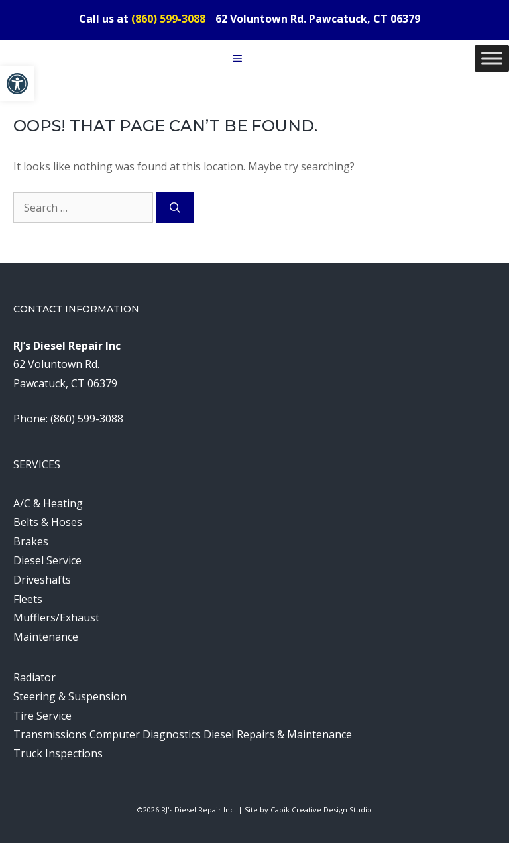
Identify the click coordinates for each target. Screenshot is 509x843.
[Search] (175, 207)
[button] (17, 83)
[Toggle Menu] (491, 58)
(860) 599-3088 (168, 18)
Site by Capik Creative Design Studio (308, 809)
